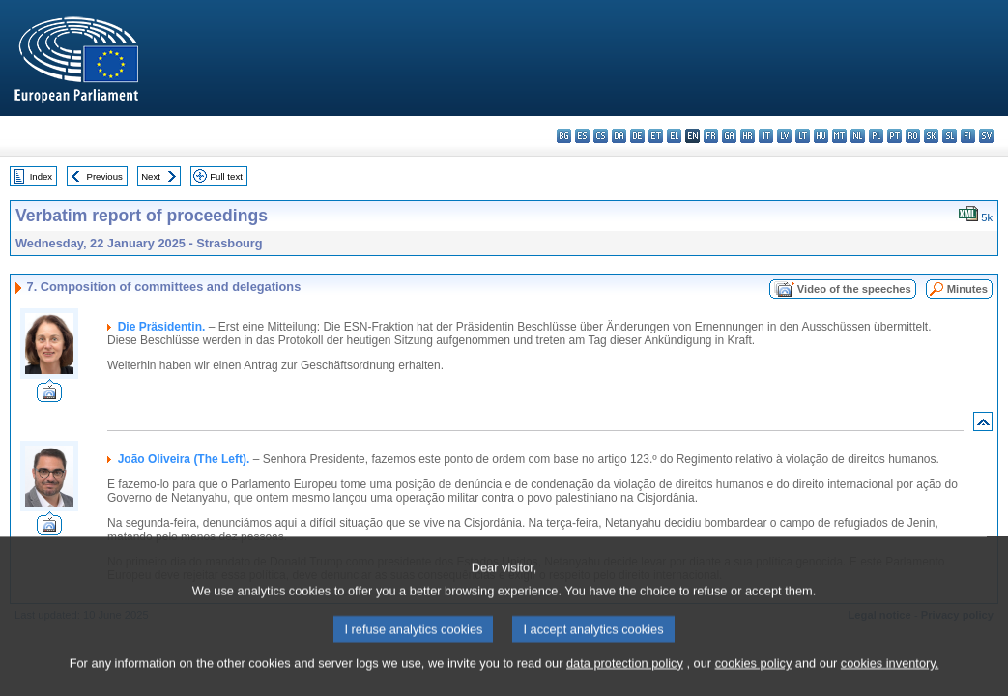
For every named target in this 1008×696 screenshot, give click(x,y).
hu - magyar (821, 136)
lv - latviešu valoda (784, 136)
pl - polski (876, 136)
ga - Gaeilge (729, 136)
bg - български (564, 136)
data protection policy (624, 679)
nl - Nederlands (857, 136)
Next (150, 176)
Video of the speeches (854, 289)
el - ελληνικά (674, 136)
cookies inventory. (889, 679)
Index (41, 176)
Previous (105, 176)
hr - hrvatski (747, 136)
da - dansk (619, 136)
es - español (582, 136)
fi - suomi (968, 136)
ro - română (913, 136)
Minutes (967, 289)
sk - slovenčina (931, 136)
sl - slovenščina (949, 136)
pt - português (894, 136)
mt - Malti (839, 136)
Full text (226, 176)
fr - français (711, 136)
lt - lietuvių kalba (802, 136)
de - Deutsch (637, 136)
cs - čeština (600, 136)
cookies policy (753, 679)
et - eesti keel (655, 136)
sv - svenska (986, 136)
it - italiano (766, 136)
